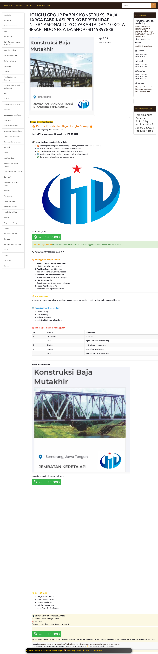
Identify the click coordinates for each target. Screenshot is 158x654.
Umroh (6, 266)
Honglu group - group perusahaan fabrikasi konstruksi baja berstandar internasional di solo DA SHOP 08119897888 (80, 644)
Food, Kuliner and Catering (10, 78)
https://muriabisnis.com (143, 89)
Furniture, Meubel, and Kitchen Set (12, 86)
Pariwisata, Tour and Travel (11, 183)
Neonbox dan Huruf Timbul (11, 165)
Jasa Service (8, 120)
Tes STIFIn (7, 260)
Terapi (6, 255)
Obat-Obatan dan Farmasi (13, 171)
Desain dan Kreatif (10, 55)
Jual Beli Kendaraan (11, 126)
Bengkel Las (8, 36)
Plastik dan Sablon (10, 201)
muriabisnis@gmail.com (143, 46)
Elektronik (7, 66)
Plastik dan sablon (10, 207)
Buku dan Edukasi (10, 50)
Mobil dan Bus (9, 158)
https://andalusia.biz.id (143, 87)
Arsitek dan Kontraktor (12, 26)
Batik (5, 31)
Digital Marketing (10, 61)
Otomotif (7, 177)
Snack (6, 250)
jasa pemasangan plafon (12, 115)
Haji (5, 93)
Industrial (7, 109)
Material (7, 147)
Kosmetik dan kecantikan (12, 142)
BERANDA (8, 5)
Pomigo (6, 217)
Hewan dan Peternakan (12, 104)
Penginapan (8, 196)
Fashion (6, 72)
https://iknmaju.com (142, 91)
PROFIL (19, 5)
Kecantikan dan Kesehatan (13, 131)
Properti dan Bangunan (12, 223)
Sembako (7, 239)
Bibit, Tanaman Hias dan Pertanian (12, 43)
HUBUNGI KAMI (43, 5)
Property (7, 228)
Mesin (6, 152)
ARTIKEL (29, 5)
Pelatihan (7, 190)
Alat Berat (7, 20)
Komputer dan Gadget (12, 136)
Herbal (6, 99)
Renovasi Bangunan (11, 233)
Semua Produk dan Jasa (12, 244)
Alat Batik (7, 15)
